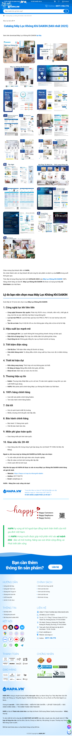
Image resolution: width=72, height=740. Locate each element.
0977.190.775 (62, 6)
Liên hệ (57, 565)
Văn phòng (45, 721)
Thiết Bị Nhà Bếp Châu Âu (35, 699)
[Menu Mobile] (4, 6)
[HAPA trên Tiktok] (21, 639)
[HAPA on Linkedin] (21, 633)
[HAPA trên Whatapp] (4, 645)
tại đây (38, 35)
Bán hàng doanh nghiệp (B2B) (12, 618)
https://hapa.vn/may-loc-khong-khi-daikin (28, 473)
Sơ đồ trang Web (8, 597)
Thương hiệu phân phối (10, 615)
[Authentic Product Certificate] (41, 661)
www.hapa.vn (48, 635)
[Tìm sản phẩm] (36, 11)
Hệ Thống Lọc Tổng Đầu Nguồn (16, 699)
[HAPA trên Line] (15, 645)
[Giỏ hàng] (55, 1)
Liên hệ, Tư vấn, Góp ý (9, 600)
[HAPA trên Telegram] (21, 645)
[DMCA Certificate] (60, 667)
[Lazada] (16, 628)
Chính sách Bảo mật (43, 595)
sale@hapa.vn (47, 632)
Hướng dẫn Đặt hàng (9, 586)
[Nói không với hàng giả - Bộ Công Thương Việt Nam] (49, 661)
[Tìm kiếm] (66, 11)
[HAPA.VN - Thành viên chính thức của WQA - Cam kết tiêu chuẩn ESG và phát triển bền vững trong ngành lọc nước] (44, 675)
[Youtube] (15, 639)
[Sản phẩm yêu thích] (59, 1)
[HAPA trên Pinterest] (15, 633)
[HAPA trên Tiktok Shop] (10, 628)
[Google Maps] (4, 633)
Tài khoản (66, 1)
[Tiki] (22, 628)
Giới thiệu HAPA (8, 612)
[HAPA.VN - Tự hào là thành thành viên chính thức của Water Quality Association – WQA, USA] (58, 675)
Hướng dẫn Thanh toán (10, 589)
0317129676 (51, 615)
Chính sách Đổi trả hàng (44, 592)
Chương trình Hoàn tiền (10, 595)
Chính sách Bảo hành (43, 589)
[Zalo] (4, 639)
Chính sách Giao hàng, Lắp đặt (46, 586)
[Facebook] (9, 639)
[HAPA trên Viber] (9, 645)
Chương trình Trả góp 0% (10, 592)
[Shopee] (5, 628)
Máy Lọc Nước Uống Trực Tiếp (45, 696)
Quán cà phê (13, 723)
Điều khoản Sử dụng (43, 597)
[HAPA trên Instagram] (9, 633)
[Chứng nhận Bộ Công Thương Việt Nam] (44, 667)
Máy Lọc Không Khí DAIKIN (52, 279)
